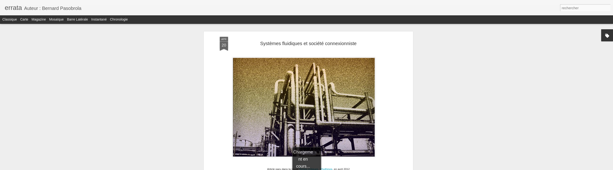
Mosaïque (56, 19)
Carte (24, 19)
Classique (9, 19)
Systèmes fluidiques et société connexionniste (308, 43)
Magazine (39, 19)
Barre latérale (77, 19)
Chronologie (119, 19)
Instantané (99, 19)
